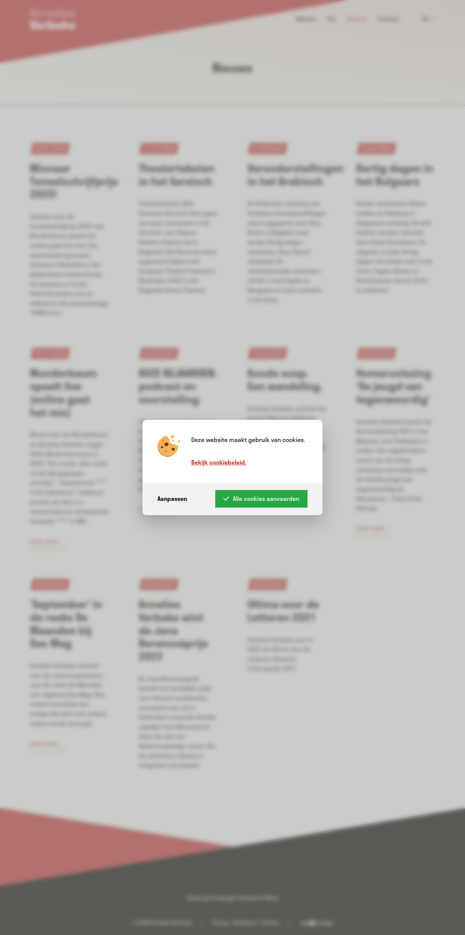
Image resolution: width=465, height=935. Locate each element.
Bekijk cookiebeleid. (218, 462)
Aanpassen (172, 498)
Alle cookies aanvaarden (261, 498)
